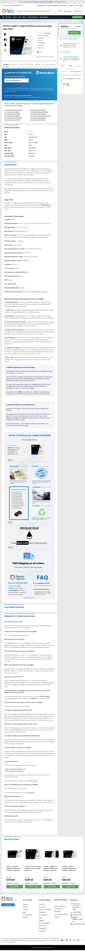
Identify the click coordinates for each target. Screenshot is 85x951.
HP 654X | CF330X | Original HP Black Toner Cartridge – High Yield (69, 868)
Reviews (37, 64)
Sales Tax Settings (60, 906)
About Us (26, 904)
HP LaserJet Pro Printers (17, 21)
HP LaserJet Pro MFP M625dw (32, 21)
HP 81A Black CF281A (39, 292)
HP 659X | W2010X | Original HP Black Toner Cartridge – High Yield (50, 868)
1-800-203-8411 (77, 912)
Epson (24, 17)
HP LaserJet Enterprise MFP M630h (39, 112)
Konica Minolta (33, 17)
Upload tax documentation (76, 71)
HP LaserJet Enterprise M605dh (12, 120)
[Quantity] (64, 33)
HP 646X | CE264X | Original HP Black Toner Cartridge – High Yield (13, 868)
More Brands (44, 17)
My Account (68, 11)
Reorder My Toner (77, 17)
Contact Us (71, 5)
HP (3, 17)
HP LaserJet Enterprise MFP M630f (13, 118)
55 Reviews (47, 33)
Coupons (25, 909)
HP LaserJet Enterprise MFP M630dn (13, 110)
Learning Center (27, 915)
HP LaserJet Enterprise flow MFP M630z (40, 116)
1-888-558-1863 (77, 915)
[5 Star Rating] (11, 5)
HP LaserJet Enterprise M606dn (12, 114)
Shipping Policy (30, 792)
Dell (19, 17)
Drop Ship (57, 917)
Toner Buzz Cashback (53, 5)
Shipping (41, 920)
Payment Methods (16, 812)
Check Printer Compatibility (45, 56)
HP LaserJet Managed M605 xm (38, 118)
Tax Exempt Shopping (61, 914)
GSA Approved (59, 909)
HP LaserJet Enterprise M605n (12, 112)
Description (29, 64)
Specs (21, 64)
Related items (50, 64)
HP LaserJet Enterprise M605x (12, 116)
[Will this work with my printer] (16, 80)
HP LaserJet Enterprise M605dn (38, 114)
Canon (15, 17)
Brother (8, 17)
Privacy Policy (43, 928)
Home (3, 21)
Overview (6, 64)
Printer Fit (14, 64)
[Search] (38, 11)
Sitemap (25, 917)
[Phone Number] (41, 5)
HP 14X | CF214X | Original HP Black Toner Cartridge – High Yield (33, 868)
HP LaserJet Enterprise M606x (37, 110)
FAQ (77, 5)
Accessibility (42, 931)
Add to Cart (15, 887)
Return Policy (33, 781)
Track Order (42, 912)
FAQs (40, 917)
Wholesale (58, 911)
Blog (81, 5)
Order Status (63, 5)
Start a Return (43, 915)
